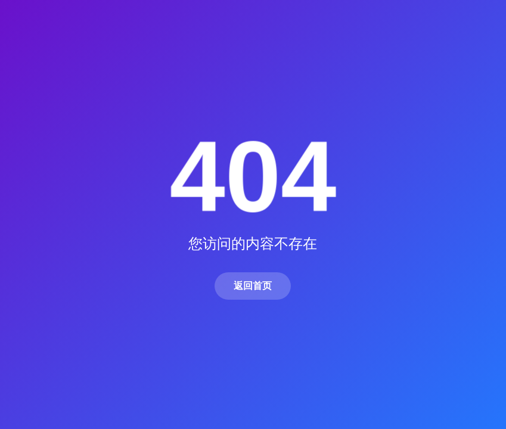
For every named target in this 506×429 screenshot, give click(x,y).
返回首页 (253, 286)
